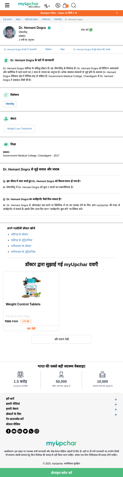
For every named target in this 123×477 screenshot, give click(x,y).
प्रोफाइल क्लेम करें (61, 473)
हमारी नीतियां (13, 403)
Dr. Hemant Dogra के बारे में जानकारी (20, 49)
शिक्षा (63, 49)
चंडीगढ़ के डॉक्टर (19, 234)
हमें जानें (10, 398)
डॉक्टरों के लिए (13, 414)
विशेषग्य (48, 49)
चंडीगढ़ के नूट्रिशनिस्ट (21, 240)
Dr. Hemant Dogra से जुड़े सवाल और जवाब (91, 49)
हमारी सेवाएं (12, 408)
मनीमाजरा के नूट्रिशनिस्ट (23, 251)
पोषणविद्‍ (10, 104)
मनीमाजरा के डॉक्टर (21, 246)
